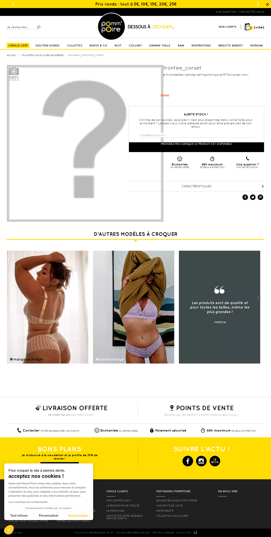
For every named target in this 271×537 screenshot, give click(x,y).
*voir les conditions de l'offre (27, 521)
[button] (9, 530)
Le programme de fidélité (122, 505)
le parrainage (115, 510)
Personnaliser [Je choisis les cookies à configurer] (48, 515)
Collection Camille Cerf (172, 516)
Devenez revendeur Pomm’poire (176, 500)
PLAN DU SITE (184, 532)
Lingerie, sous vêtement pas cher (27, 11)
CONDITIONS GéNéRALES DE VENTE (93, 532)
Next (258, 298)
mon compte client (118, 500)
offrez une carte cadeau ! (74, 521)
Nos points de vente (169, 505)
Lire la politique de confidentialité (27, 502)
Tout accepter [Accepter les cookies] (78, 515)
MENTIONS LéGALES (163, 532)
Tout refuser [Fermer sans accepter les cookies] (19, 515)
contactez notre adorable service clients (124, 517)
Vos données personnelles (132, 532)
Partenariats (164, 510)
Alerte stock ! (196, 114)
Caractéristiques (223, 186)
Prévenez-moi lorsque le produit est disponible (196, 144)
